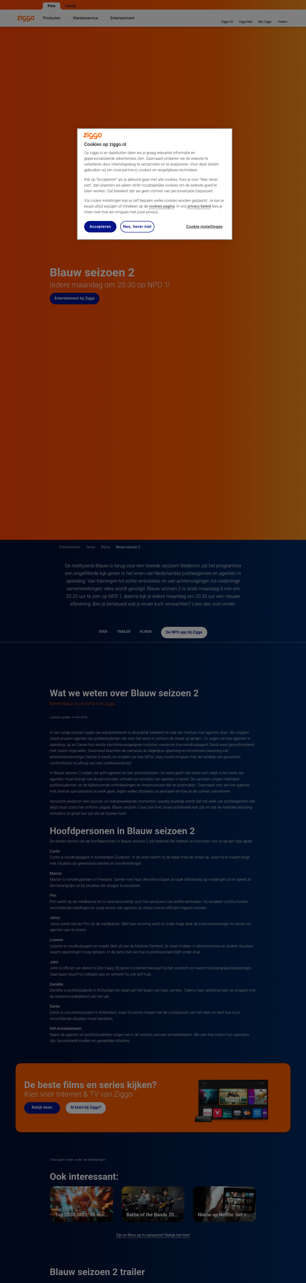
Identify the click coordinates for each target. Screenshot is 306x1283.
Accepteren (100, 226)
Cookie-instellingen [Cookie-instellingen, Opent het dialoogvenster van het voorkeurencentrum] (204, 226)
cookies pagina (162, 206)
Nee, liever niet (137, 226)
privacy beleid (199, 206)
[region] (154, 184)
